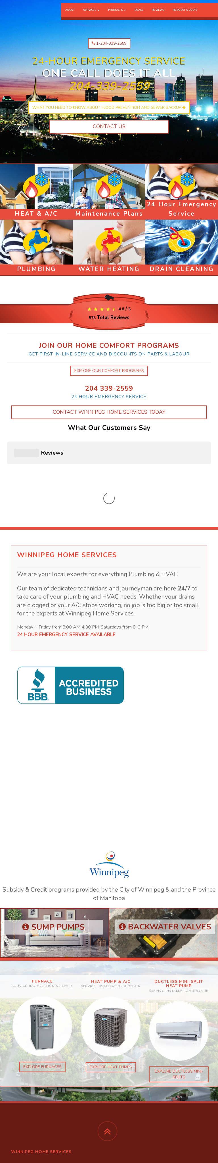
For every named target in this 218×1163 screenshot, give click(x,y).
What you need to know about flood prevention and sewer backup (109, 107)
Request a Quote (185, 15)
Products (117, 15)
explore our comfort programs (109, 370)
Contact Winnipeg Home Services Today (109, 412)
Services (91, 15)
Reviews (158, 15)
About (70, 15)
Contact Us (109, 126)
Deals (139, 15)
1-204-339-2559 (109, 43)
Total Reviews (109, 317)
